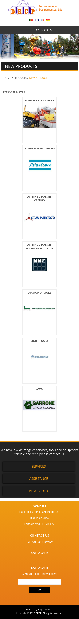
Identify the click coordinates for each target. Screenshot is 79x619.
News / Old (38, 490)
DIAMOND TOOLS (39, 293)
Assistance (38, 478)
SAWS (39, 389)
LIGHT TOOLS (39, 341)
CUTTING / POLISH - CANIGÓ (40, 198)
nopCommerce (46, 609)
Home (7, 77)
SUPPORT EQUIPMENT (39, 100)
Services (39, 466)
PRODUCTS (20, 77)
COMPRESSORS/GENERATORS (43, 148)
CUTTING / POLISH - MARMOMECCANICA (39, 246)
